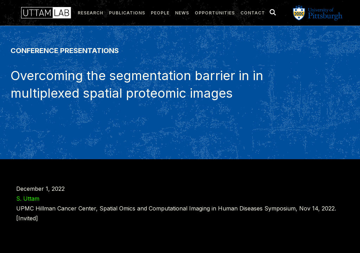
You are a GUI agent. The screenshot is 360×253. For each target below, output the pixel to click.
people (160, 12)
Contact (252, 12)
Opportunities (215, 12)
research (90, 12)
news (182, 12)
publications (127, 12)
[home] (44, 13)
